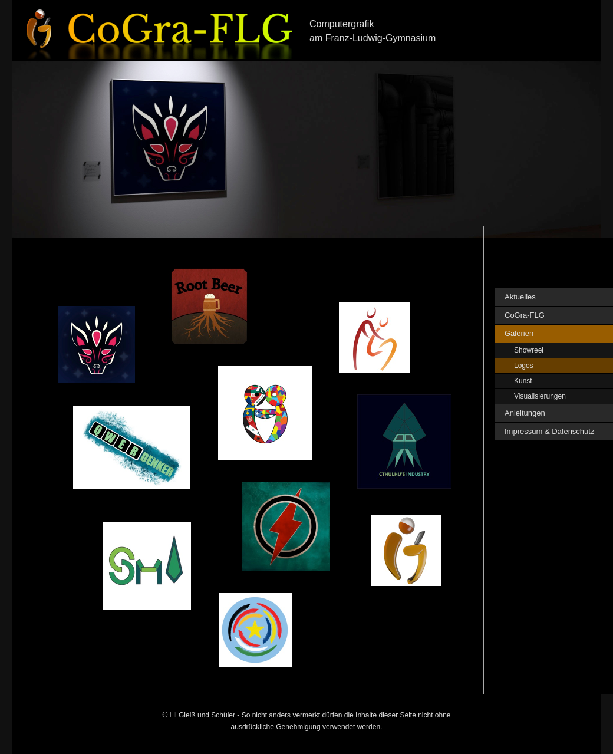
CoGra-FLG (525, 315)
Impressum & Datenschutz (549, 431)
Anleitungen (525, 413)
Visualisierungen (540, 396)
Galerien (519, 333)
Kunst (523, 381)
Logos (523, 365)
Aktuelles (520, 296)
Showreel (528, 350)
